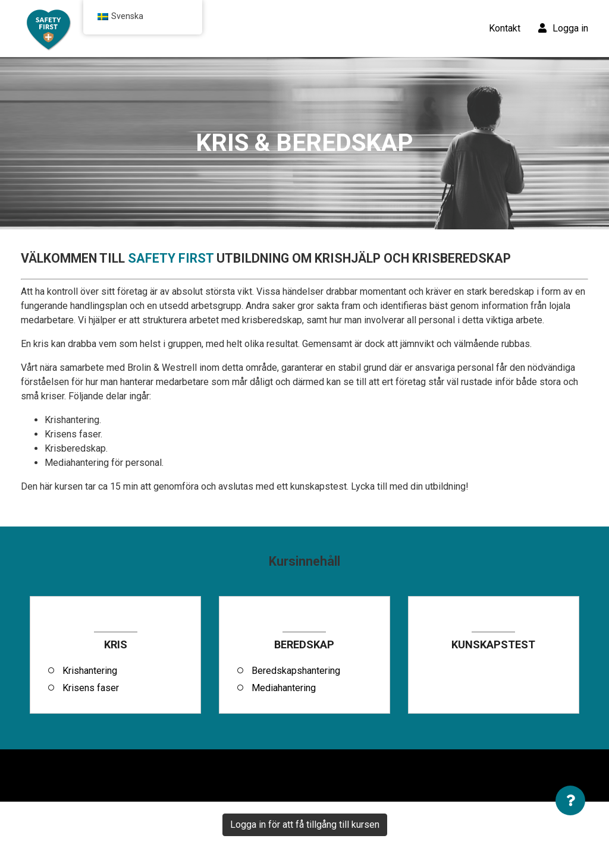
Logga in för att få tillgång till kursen (304, 824)
